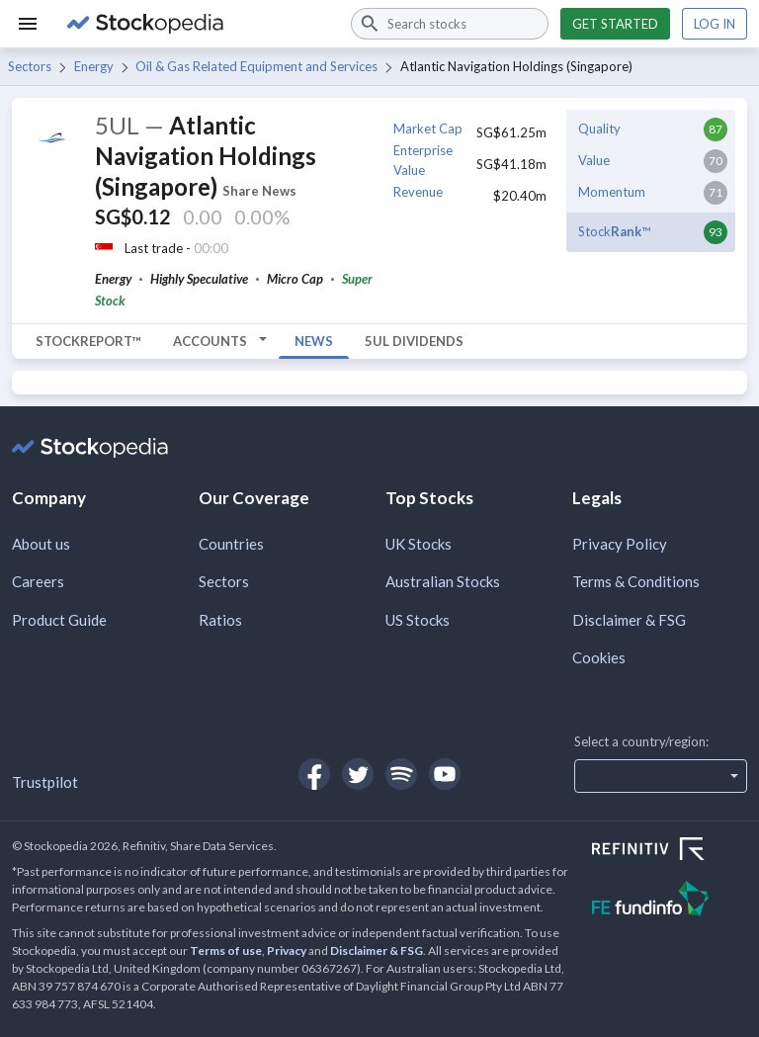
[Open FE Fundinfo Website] (669, 901)
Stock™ (614, 231)
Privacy (286, 950)
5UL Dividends (414, 341)
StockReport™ (88, 341)
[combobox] (449, 24)
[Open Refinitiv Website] (669, 851)
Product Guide (59, 620)
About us (41, 544)
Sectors (29, 66)
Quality (599, 128)
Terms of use (226, 950)
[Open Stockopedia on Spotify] (401, 774)
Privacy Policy (619, 544)
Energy (94, 66)
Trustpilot (45, 782)
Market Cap (428, 128)
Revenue (418, 192)
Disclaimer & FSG (629, 620)
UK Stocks (418, 544)
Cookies (599, 657)
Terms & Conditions (636, 581)
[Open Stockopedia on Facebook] (314, 774)
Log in (714, 24)
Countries (231, 544)
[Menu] (27, 24)
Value (594, 160)
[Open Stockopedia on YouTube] (445, 774)
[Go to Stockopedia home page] (197, 23)
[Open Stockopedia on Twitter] (358, 774)
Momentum (611, 192)
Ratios (220, 620)
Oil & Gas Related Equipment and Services (256, 66)
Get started (615, 24)
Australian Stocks (442, 581)
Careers (38, 581)
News (314, 341)
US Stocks (417, 620)
